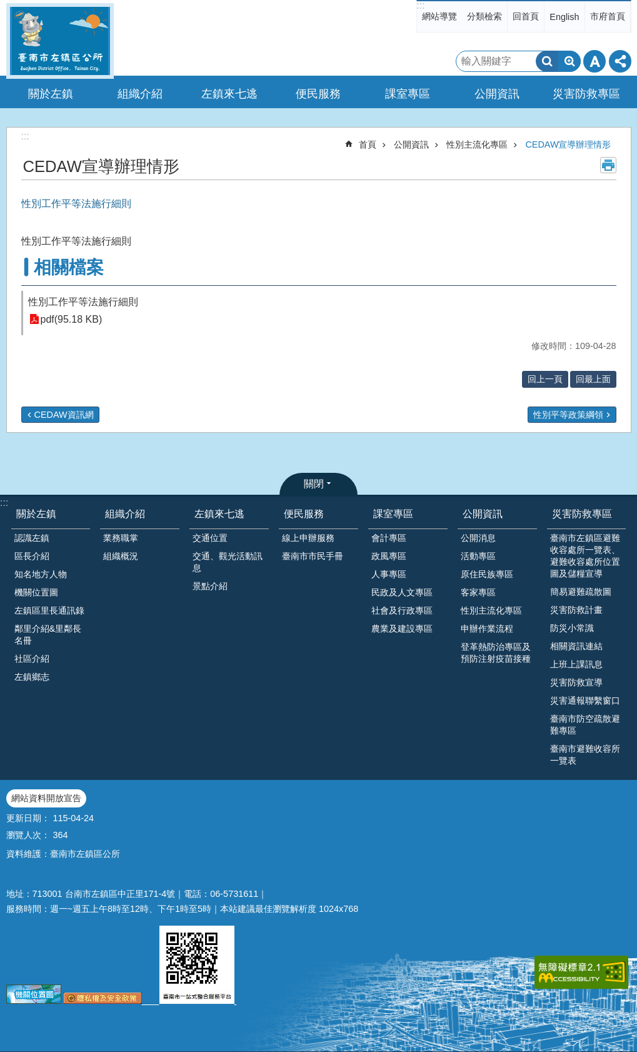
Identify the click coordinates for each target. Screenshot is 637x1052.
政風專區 (388, 556)
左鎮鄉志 (31, 677)
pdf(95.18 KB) (72, 319)
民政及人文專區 (402, 592)
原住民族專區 (487, 574)
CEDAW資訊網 (64, 415)
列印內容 (608, 165)
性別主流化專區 (477, 144)
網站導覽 (439, 16)
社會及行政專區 (402, 610)
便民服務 (304, 513)
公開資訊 (411, 144)
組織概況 (120, 556)
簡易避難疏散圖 (580, 592)
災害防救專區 (582, 513)
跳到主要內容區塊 (6, 6)
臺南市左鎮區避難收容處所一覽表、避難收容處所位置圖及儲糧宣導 (585, 556)
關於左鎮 (36, 513)
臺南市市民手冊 (312, 556)
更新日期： (28, 818)
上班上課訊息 (576, 664)
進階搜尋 (569, 61)
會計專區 (388, 538)
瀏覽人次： (28, 835)
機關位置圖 (36, 592)
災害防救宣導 (576, 682)
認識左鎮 (31, 538)
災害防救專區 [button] (586, 94)
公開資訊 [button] (496, 94)
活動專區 (478, 556)
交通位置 (210, 538)
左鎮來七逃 (219, 513)
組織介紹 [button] (140, 94)
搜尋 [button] (547, 61)
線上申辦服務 (308, 538)
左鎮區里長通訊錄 (49, 610)
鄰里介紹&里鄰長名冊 (48, 634)
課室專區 (393, 513)
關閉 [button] (314, 483)
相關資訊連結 (576, 646)
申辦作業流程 (487, 629)
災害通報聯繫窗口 (585, 700)
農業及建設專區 (402, 629)
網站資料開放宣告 (46, 798)
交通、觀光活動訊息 (228, 562)
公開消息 (478, 538)
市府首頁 (607, 16)
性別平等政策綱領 (568, 415)
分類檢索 (484, 16)
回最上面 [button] (593, 379)
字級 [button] (594, 61)
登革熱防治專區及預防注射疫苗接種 (496, 653)
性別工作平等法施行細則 (83, 301)
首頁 (367, 144)
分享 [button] (620, 61)
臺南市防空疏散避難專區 (585, 725)
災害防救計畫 (576, 610)
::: (420, 5)
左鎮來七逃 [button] (229, 94)
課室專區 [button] (407, 94)
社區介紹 (31, 659)
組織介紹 (125, 513)
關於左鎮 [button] (50, 94)
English (564, 17)
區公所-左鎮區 (60, 41)
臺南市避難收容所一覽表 (585, 755)
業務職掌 (120, 538)
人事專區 (388, 574)
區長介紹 (31, 556)
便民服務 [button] (318, 94)
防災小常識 (572, 628)
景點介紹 (210, 586)
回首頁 (526, 16)
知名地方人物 (40, 574)
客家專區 (478, 592)
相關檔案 (69, 267)
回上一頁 (545, 379)
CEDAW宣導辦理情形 (568, 144)
